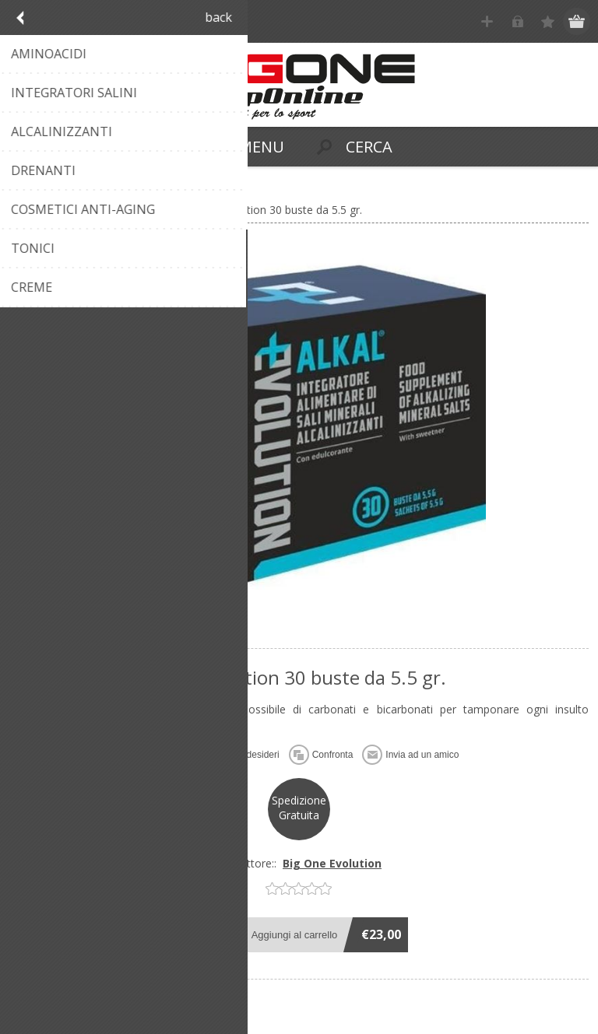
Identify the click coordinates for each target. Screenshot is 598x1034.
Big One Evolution (332, 863)
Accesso (517, 21)
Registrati (487, 21)
